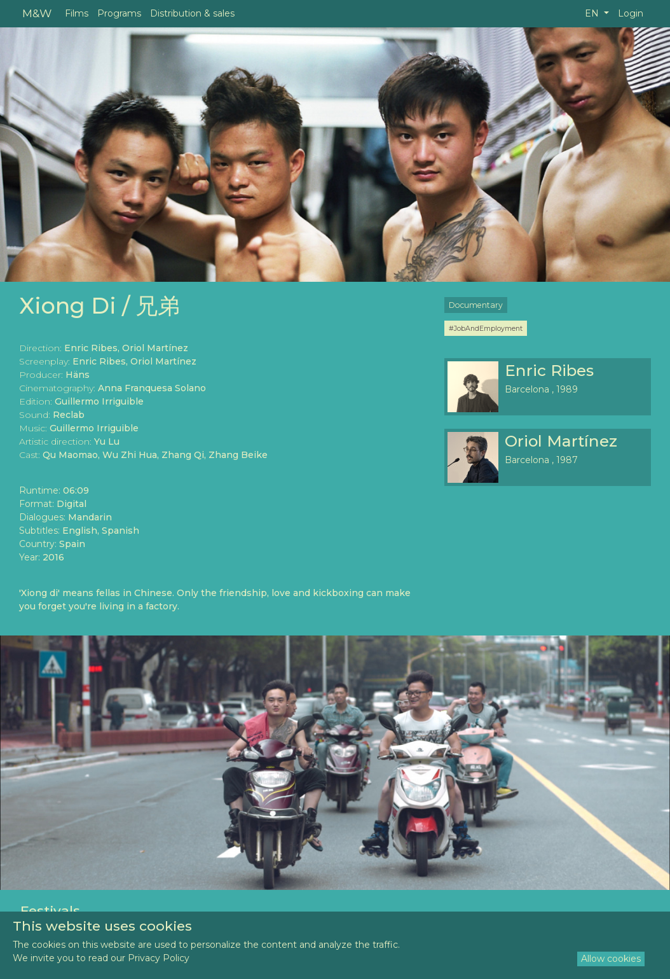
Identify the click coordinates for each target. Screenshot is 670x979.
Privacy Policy (158, 958)
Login (630, 13)
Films (76, 13)
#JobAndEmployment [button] (486, 328)
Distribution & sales (192, 13)
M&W (36, 13)
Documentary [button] (476, 305)
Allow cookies (611, 958)
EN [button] (593, 13)
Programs (119, 13)
